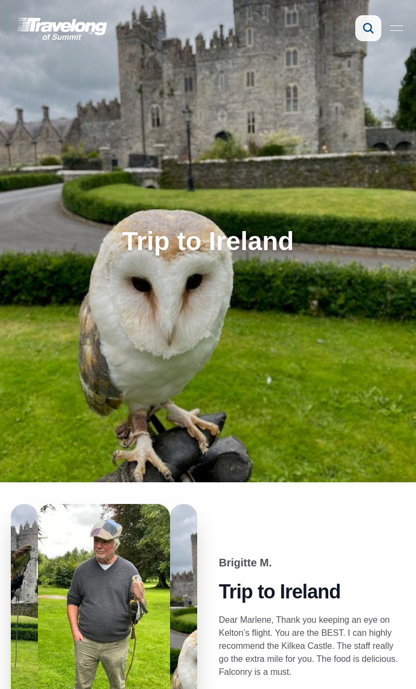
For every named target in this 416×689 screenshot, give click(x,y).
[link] (61, 28)
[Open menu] (396, 28)
